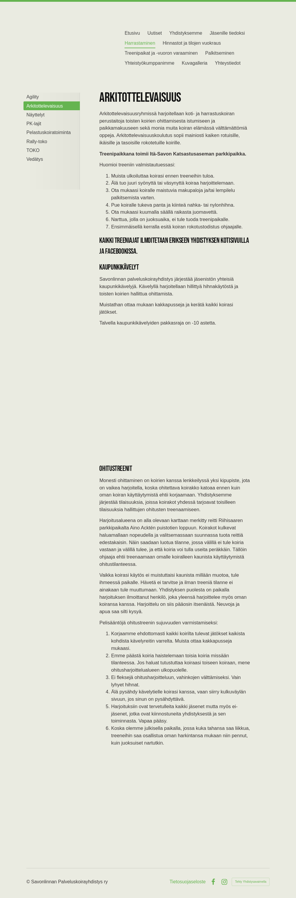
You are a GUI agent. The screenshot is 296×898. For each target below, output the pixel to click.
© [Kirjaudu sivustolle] (28, 881)
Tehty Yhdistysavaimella (250, 881)
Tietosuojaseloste (187, 881)
